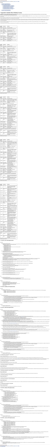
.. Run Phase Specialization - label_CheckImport (6, 370)
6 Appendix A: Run (15, 1)
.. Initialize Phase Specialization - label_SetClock (8, 5)
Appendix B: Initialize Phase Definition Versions (11, 12)
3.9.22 (9, 330)
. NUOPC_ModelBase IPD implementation (6, 4)
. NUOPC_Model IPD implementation (6, 307)
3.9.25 (14, 330)
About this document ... (4, 1)
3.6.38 (18, 358)
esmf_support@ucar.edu (2, 446)
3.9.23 (11, 330)
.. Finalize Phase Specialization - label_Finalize (6, 383)
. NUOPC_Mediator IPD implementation (7, 387)
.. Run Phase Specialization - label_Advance (8, 7)
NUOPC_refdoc (9, 1)
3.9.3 (21, 316)
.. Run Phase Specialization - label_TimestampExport (8, 8)
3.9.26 (16, 330)
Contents (18, 1)
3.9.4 (22, 316)
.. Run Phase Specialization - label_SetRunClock (8, 6)
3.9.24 (12, 330)
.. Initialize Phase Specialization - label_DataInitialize (7, 360)
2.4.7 (5, 319)
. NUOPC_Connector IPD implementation (6, 10)
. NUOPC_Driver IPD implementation (6, 3)
